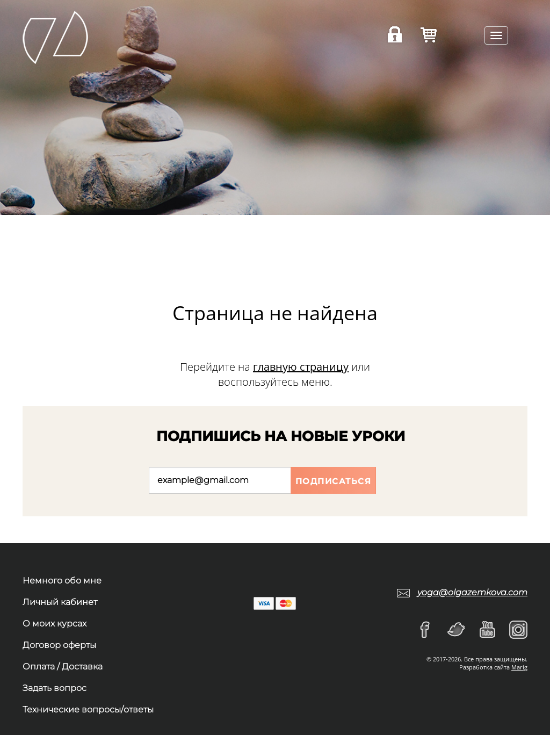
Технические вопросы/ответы (88, 709)
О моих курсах (54, 623)
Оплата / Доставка (63, 666)
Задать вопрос (54, 688)
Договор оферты (59, 645)
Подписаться (333, 481)
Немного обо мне (62, 580)
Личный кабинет (60, 602)
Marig (519, 667)
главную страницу (301, 366)
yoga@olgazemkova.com (472, 592)
